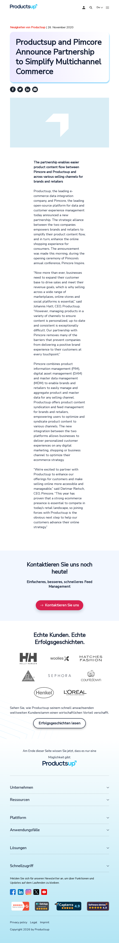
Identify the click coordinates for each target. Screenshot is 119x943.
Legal (33, 922)
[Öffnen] (91, 7)
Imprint (44, 922)
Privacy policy (18, 922)
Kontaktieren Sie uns (59, 605)
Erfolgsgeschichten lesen (59, 723)
